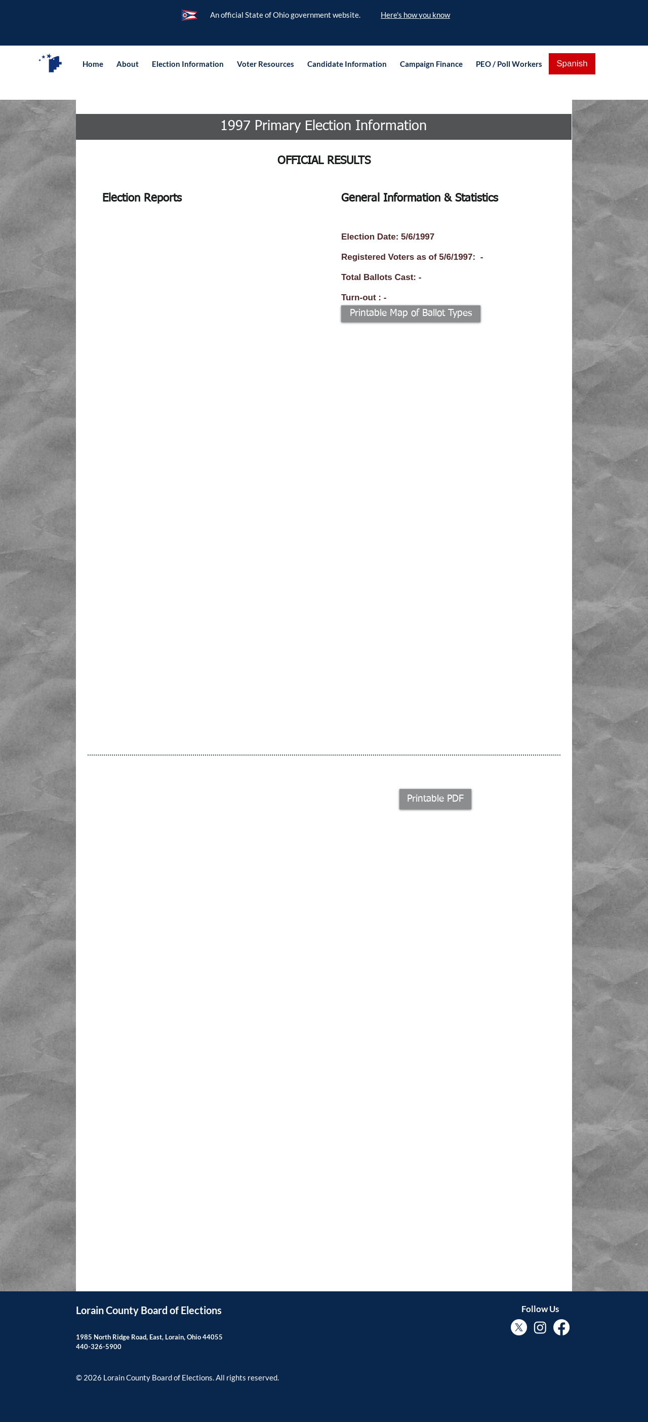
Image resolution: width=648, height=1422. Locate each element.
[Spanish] (572, 63)
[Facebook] (561, 1327)
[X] (519, 1327)
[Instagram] (540, 1327)
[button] (127, 63)
